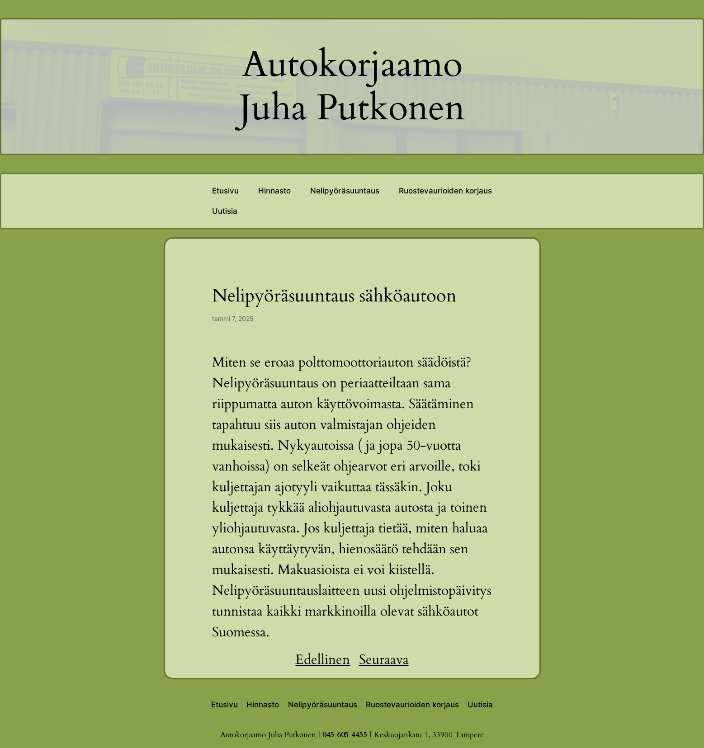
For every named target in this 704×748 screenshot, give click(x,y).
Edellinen (322, 660)
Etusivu (225, 190)
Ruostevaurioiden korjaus (445, 190)
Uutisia (224, 211)
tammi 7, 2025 (233, 318)
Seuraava (384, 660)
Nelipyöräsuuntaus (344, 190)
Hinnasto (274, 190)
